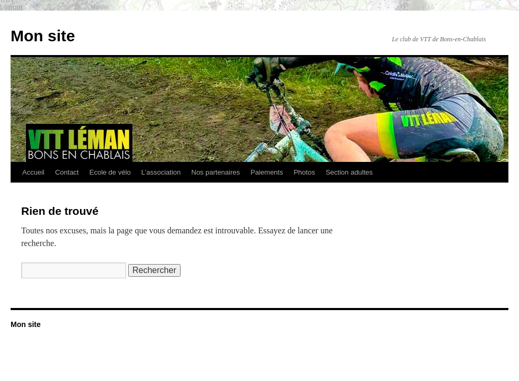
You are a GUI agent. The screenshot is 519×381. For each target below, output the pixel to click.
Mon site (43, 35)
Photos (304, 172)
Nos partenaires (215, 172)
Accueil (33, 172)
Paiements (266, 172)
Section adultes (349, 172)
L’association (161, 172)
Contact (67, 172)
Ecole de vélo (110, 172)
